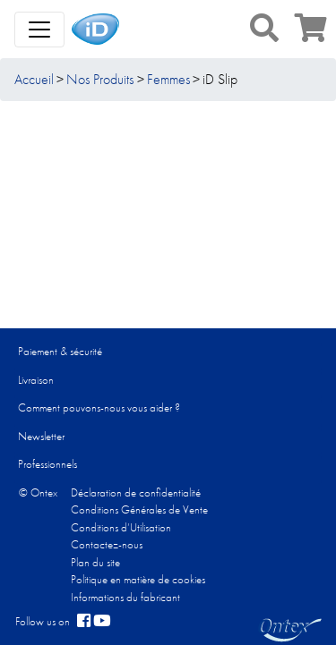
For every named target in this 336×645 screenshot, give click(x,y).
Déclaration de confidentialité (136, 492)
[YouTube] (102, 622)
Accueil (34, 79)
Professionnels (47, 463)
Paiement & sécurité (60, 351)
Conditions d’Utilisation (121, 527)
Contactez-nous (106, 544)
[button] (264, 27)
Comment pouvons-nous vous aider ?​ (99, 407)
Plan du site (95, 562)
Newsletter (41, 436)
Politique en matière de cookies (138, 579)
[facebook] (83, 622)
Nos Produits (100, 79)
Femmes (168, 79)
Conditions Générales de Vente (139, 509)
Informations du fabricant (125, 597)
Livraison (36, 379)
